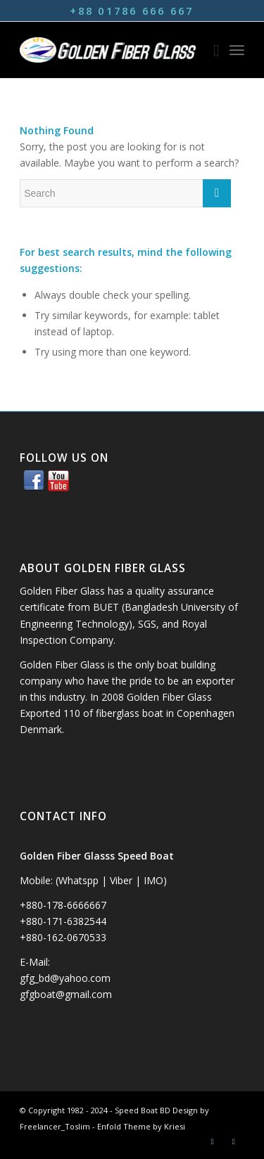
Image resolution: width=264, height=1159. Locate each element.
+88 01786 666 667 (132, 11)
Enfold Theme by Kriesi (141, 1126)
